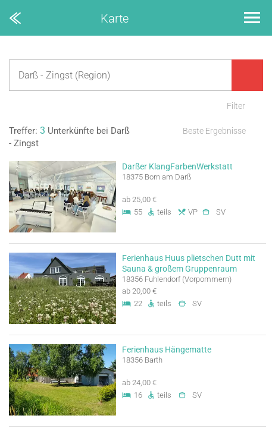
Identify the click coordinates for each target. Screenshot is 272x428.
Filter (236, 106)
